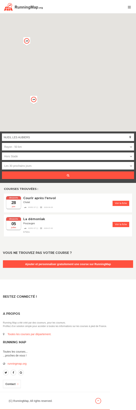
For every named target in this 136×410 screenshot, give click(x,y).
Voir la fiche (121, 203)
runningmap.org (17, 363)
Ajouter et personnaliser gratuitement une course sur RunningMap (68, 264)
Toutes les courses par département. (29, 334)
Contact (11, 384)
